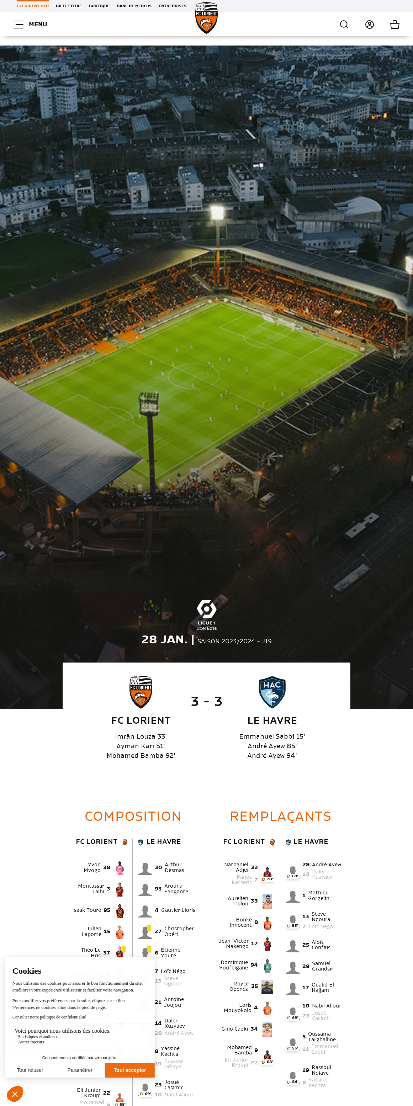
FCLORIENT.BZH (33, 6)
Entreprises (172, 6)
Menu (30, 24)
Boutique (99, 6)
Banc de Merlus (134, 6)
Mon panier (386, 24)
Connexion (361, 24)
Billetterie (69, 6)
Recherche (344, 24)
